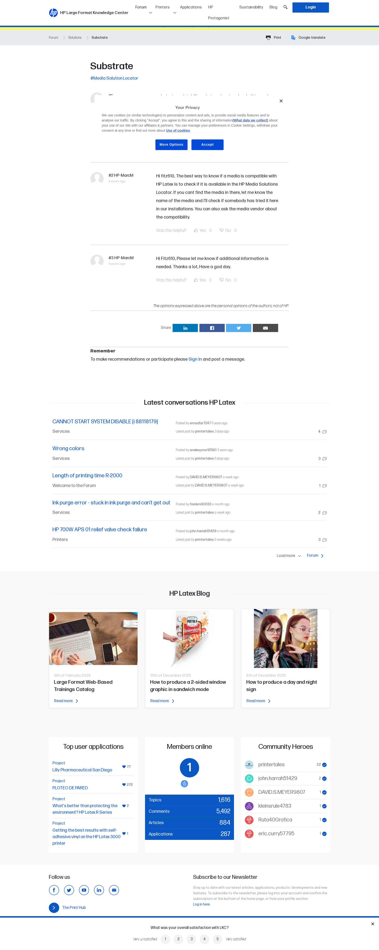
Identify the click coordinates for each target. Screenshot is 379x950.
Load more (290, 556)
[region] (191, 126)
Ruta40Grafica (275, 820)
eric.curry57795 (276, 833)
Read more (66, 701)
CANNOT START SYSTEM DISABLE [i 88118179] (105, 421)
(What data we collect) (250, 120)
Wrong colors (68, 448)
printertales (204, 431)
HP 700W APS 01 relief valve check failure (99, 529)
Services (61, 431)
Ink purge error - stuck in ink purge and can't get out (111, 503)
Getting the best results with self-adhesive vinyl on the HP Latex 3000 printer (86, 837)
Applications (191, 7)
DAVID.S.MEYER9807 (206, 477)
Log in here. (202, 904)
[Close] (281, 101)
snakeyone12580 (203, 450)
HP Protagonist (218, 13)
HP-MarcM (123, 175)
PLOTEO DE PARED (70, 787)
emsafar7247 (200, 423)
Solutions (74, 38)
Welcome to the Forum (74, 485)
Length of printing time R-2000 (87, 475)
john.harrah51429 (203, 531)
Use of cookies (178, 130)
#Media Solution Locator (114, 78)
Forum (144, 6)
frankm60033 (200, 504)
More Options (171, 144)
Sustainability (251, 7)
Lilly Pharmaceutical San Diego (82, 770)
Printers (162, 7)
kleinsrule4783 (274, 806)
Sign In (195, 359)
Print (273, 38)
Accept (207, 144)
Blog (273, 7)
